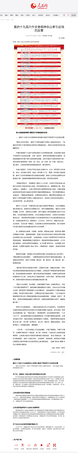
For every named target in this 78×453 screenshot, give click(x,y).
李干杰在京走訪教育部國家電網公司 (25, 424)
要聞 (12, 19)
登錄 (74, 15)
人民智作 (54, 445)
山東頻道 (7, 19)
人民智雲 (48, 445)
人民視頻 (41, 445)
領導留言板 (35, 445)
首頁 (1, 15)
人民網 (2, 19)
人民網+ (22, 445)
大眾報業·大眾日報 (47, 35)
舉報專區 (40, 15)
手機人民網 (29, 445)
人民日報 (16, 445)
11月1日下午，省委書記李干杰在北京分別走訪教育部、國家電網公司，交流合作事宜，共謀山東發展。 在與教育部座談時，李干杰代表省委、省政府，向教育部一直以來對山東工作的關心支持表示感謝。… (39, 428)
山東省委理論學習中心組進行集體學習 (26, 407)
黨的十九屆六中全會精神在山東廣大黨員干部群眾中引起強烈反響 (35, 363)
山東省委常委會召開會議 (21, 393)
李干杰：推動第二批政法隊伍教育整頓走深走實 (29, 374)
